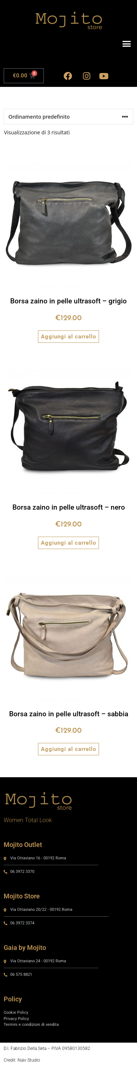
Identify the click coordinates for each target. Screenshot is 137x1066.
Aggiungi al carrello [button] (68, 336)
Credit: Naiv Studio (22, 1060)
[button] (127, 44)
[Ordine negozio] (68, 116)
